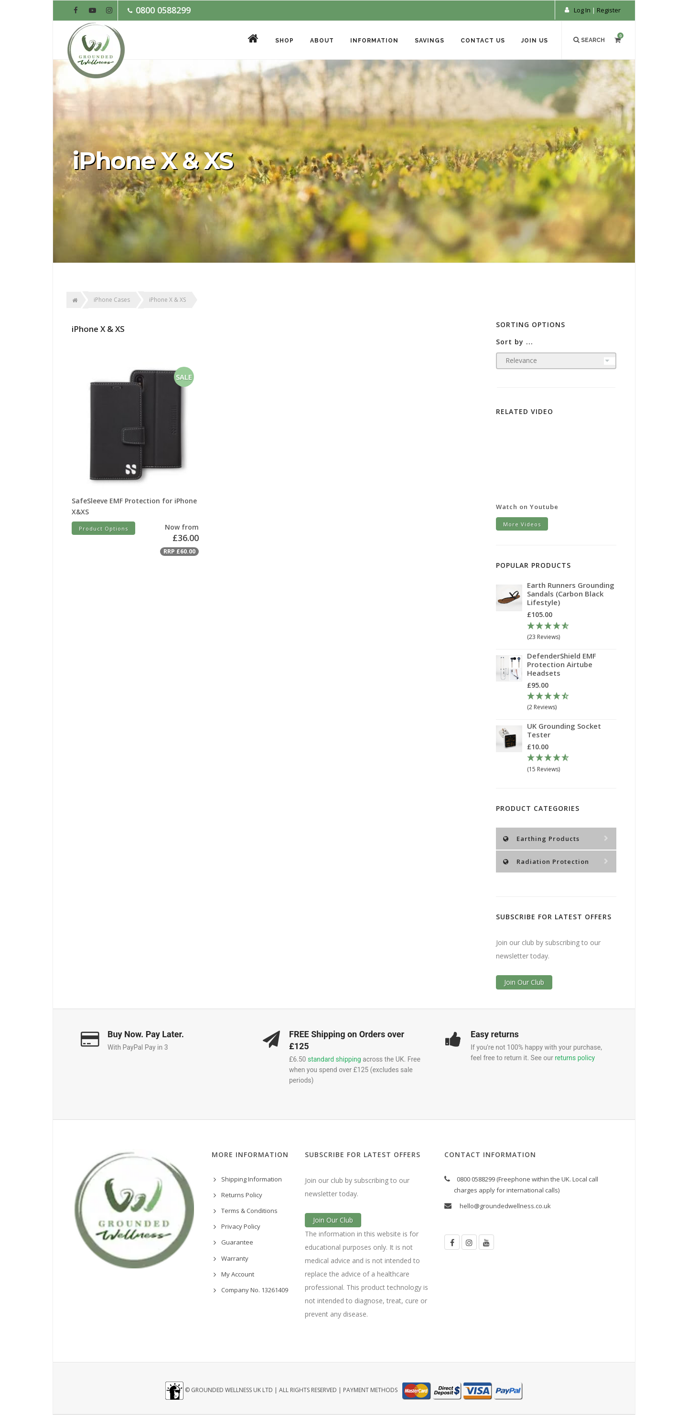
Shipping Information (251, 1179)
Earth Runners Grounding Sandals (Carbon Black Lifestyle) (570, 593)
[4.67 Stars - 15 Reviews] (571, 763)
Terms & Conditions (249, 1210)
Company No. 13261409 (254, 1290)
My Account (237, 1274)
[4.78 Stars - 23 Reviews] (571, 631)
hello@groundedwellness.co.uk (505, 1206)
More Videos (522, 524)
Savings (429, 40)
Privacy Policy (240, 1226)
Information (374, 40)
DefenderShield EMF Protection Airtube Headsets (561, 664)
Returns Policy (241, 1195)
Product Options (103, 528)
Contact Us (483, 40)
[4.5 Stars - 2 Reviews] (571, 702)
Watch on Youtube (527, 506)
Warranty (234, 1258)
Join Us (534, 40)
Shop (284, 40)
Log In (582, 10)
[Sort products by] (556, 360)
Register (609, 10)
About (322, 40)
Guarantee (237, 1242)
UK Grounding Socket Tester (564, 730)
